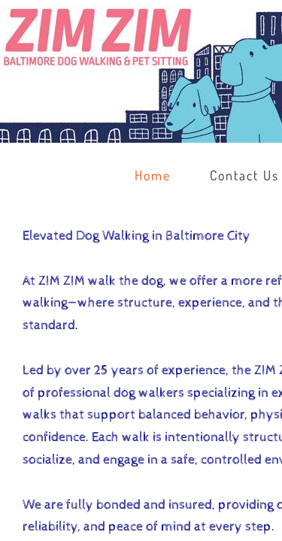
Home (153, 175)
